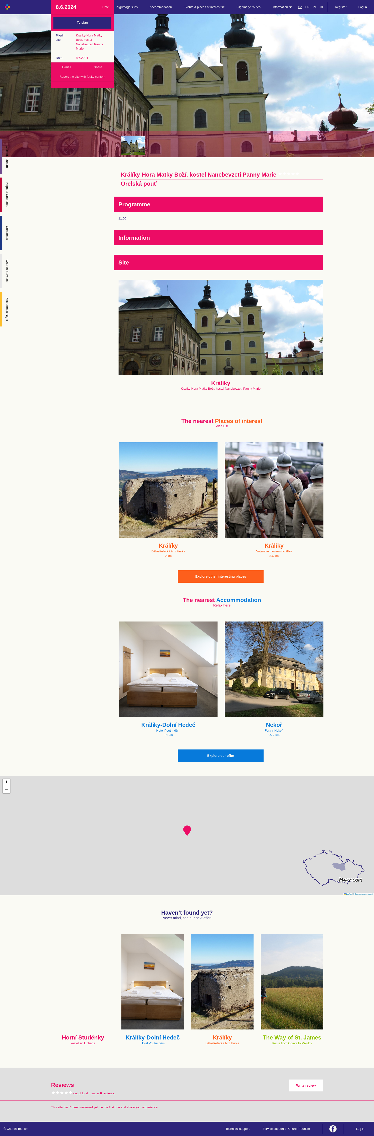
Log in (362, 7)
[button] (187, 830)
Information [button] (282, 7)
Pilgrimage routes (248, 7)
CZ (300, 7)
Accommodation (161, 7)
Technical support (237, 1129)
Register (340, 7)
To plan (82, 22)
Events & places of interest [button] (204, 7)
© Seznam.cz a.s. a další (363, 894)
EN (307, 7)
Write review (306, 1085)
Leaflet (348, 894)
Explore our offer (220, 756)
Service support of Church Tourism (286, 1129)
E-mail (66, 67)
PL (315, 7)
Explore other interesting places (220, 576)
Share (98, 67)
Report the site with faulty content (82, 76)
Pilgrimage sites (127, 7)
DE (322, 7)
